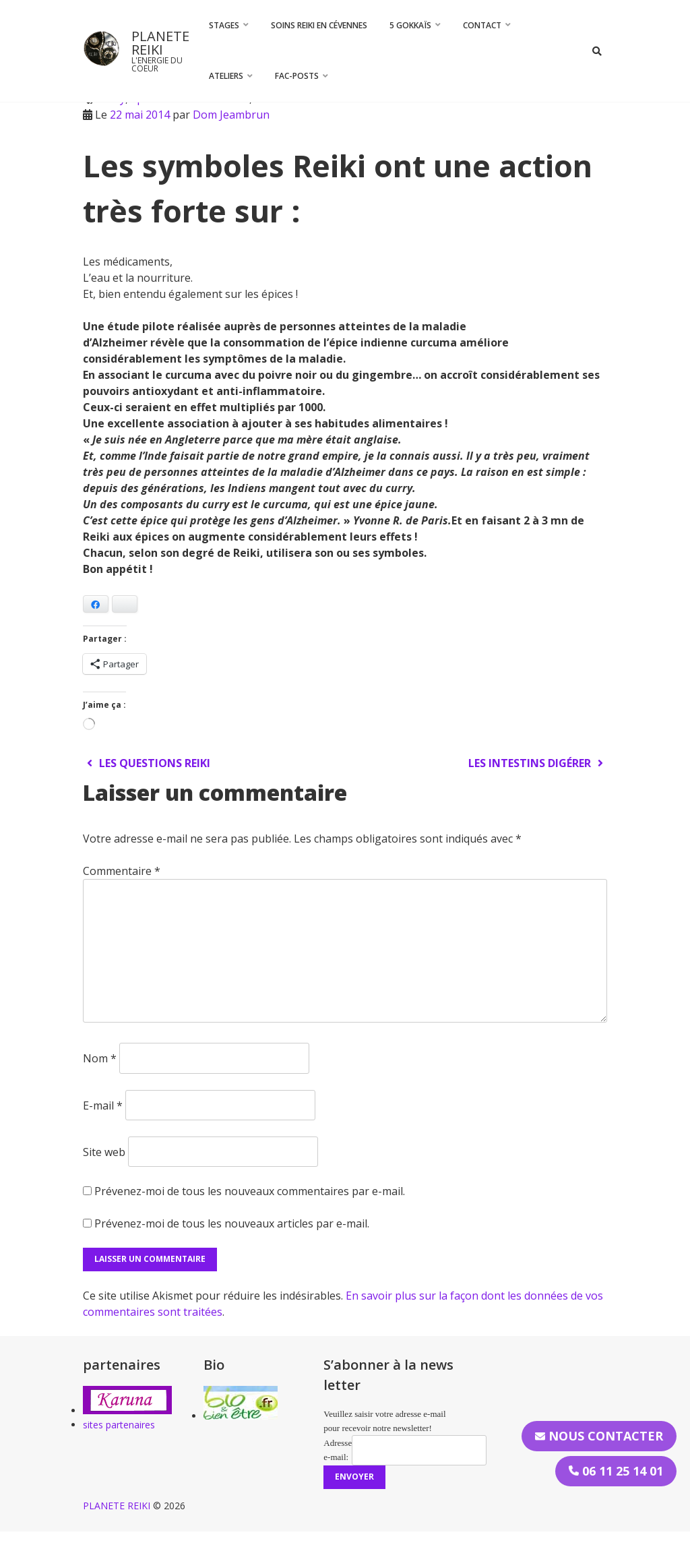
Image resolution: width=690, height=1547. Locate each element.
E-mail (103, 1104)
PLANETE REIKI (160, 43)
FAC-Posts (297, 76)
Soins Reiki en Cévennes (319, 25)
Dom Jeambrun (231, 114)
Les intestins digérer (537, 763)
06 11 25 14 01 (616, 1471)
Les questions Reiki (146, 763)
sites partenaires (119, 1424)
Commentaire (121, 870)
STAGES (224, 25)
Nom (100, 1058)
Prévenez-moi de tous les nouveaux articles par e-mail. (231, 1223)
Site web (104, 1151)
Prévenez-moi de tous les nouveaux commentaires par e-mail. (249, 1191)
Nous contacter (599, 1436)
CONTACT (482, 25)
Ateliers (226, 76)
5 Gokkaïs (410, 25)
